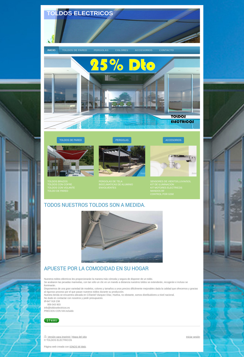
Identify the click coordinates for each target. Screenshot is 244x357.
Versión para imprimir (57, 336)
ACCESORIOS (173, 140)
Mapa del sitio (79, 336)
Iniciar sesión (193, 336)
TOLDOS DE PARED (70, 140)
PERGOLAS (121, 140)
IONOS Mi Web (77, 346)
